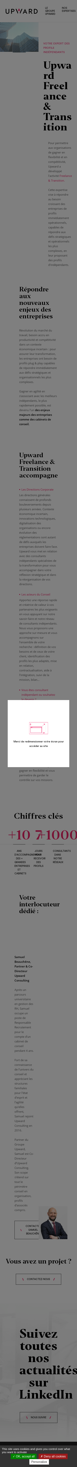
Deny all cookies (53, 1456)
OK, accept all (24, 1456)
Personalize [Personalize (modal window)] (39, 1461)
